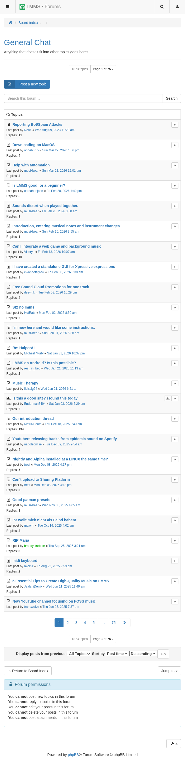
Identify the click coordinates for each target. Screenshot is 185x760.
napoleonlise (33, 444)
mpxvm (29, 525)
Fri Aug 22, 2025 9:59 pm (54, 566)
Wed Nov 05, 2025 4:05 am (61, 505)
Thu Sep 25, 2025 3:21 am (67, 546)
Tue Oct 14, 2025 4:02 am (56, 525)
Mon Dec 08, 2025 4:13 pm (52, 485)
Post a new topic (25, 84)
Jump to (169, 671)
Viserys (29, 252)
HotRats (29, 313)
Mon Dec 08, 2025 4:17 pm (52, 464)
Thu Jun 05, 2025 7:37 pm (60, 607)
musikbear (31, 170)
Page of (103, 69)
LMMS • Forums (40, 7)
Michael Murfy (33, 353)
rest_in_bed (32, 368)
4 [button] (85, 622)
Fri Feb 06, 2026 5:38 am (65, 272)
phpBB (73, 755)
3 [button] (76, 622)
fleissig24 (30, 389)
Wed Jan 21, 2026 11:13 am (63, 368)
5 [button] (94, 622)
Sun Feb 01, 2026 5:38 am (60, 333)
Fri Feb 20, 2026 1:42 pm (64, 191)
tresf (27, 464)
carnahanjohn (33, 191)
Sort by (110, 653)
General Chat (27, 42)
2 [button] (68, 622)
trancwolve (31, 607)
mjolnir (28, 566)
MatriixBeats (32, 424)
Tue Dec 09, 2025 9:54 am (63, 444)
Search (172, 98)
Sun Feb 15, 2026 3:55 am (60, 231)
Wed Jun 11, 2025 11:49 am (65, 586)
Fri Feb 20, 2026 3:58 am (59, 211)
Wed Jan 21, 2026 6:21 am (59, 389)
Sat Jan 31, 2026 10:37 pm (66, 353)
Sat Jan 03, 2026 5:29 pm (67, 404)
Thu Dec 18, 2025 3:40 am (63, 424)
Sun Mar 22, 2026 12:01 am (61, 170)
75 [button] (113, 622)
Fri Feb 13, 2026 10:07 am (56, 252)
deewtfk (29, 292)
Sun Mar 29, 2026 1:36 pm (60, 150)
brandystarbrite (34, 546)
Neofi (27, 130)
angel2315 (31, 150)
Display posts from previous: (53, 653)
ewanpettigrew (34, 272)
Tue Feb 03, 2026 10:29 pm (57, 292)
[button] (124, 622)
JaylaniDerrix (33, 586)
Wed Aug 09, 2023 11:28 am (55, 130)
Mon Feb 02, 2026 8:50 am (58, 313)
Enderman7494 (34, 404)
